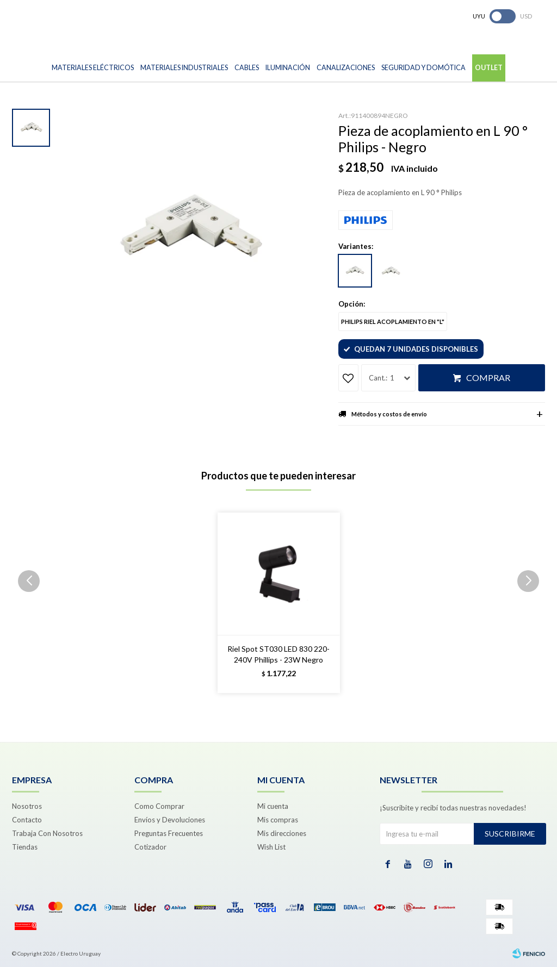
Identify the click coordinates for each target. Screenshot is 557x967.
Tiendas (25, 847)
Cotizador (150, 847)
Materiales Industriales (184, 68)
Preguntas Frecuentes (168, 833)
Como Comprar (159, 806)
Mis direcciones (281, 833)
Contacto (27, 819)
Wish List (271, 847)
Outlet (489, 68)
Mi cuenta (272, 806)
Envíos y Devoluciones (169, 819)
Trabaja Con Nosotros (47, 833)
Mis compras (277, 819)
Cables (246, 68)
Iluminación (287, 68)
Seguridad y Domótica (423, 68)
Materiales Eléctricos (93, 68)
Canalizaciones (346, 68)
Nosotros (27, 806)
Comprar (488, 377)
